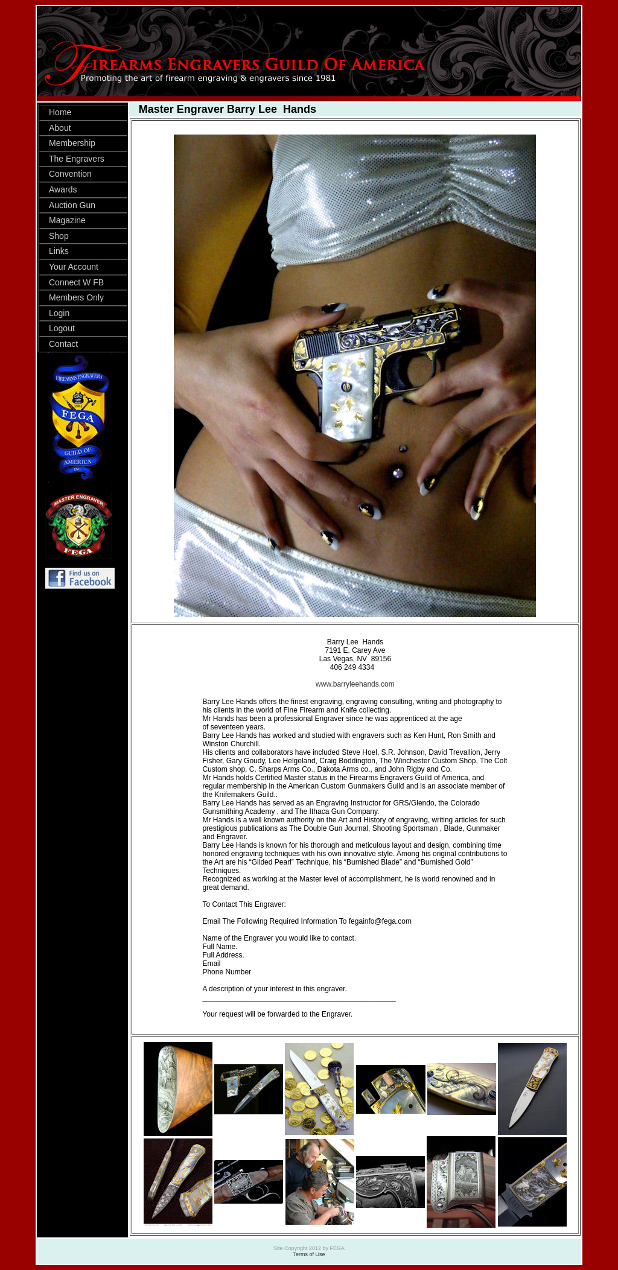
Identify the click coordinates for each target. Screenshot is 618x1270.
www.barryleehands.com (355, 684)
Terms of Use (309, 1254)
